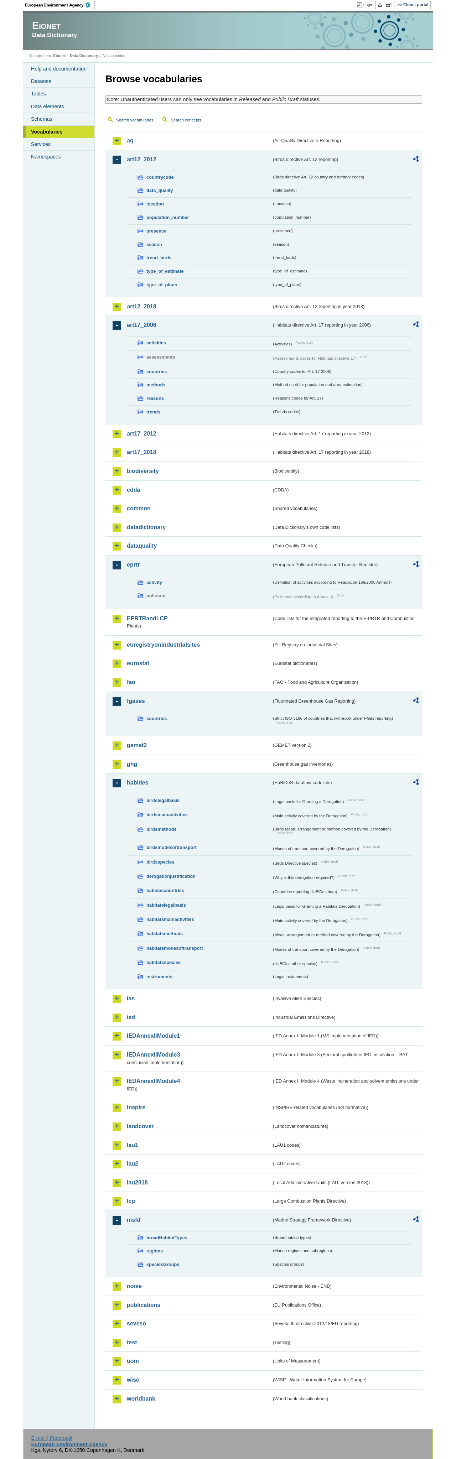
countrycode (160, 177)
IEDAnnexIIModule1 (153, 1036)
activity (154, 582)
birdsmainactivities (167, 814)
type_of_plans (161, 284)
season (154, 244)
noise (134, 1286)
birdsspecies (160, 862)
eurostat (138, 663)
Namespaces (46, 157)
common (139, 508)
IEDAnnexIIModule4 (153, 1081)
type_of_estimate (165, 271)
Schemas (41, 119)
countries (156, 371)
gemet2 (137, 745)
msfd (133, 1220)
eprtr (133, 565)
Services (41, 144)
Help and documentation (59, 69)
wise (133, 1380)
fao (131, 682)
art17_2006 (141, 325)
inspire (136, 1107)
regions (154, 1251)
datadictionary (146, 527)
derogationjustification (171, 876)
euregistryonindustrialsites (163, 645)
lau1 (132, 1145)
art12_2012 (141, 159)
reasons (155, 398)
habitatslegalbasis (166, 905)
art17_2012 (141, 434)
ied (131, 1017)
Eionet (59, 55)
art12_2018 (141, 306)
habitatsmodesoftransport (174, 948)
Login (368, 4)
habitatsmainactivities (170, 919)
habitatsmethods (164, 933)
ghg (132, 764)
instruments (159, 976)
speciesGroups (162, 1264)
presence (156, 231)
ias (131, 998)
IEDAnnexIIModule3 (153, 1055)
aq (130, 140)
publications (143, 1305)
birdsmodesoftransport (171, 847)
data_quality (159, 190)
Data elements (47, 106)
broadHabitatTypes (166, 1237)
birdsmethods (161, 829)
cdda (133, 490)
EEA (60, 5)
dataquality (142, 546)
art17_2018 (141, 452)
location (155, 204)
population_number (167, 217)
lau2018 (137, 1182)
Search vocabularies (134, 120)
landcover (140, 1126)
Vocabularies (47, 132)
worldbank (141, 1399)
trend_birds (158, 257)
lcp (131, 1201)
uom (133, 1361)
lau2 (132, 1164)
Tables (38, 94)
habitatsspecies (163, 962)
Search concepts (186, 120)
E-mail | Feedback (51, 1438)
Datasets (41, 81)
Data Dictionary (84, 55)
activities (156, 342)
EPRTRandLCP (147, 618)
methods (155, 384)
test (132, 1342)
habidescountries (165, 890)
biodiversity (143, 471)
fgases (136, 701)
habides (137, 783)
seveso (136, 1323)
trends (153, 412)
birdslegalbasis (163, 800)
